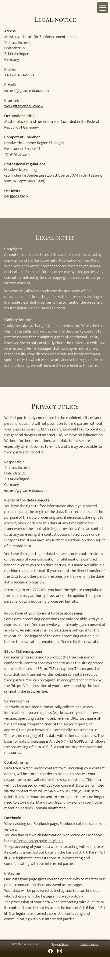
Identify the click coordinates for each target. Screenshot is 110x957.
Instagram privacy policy (60, 896)
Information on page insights (37, 840)
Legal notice (59, 944)
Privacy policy (88, 944)
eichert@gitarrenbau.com (25, 90)
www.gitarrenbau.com (22, 106)
